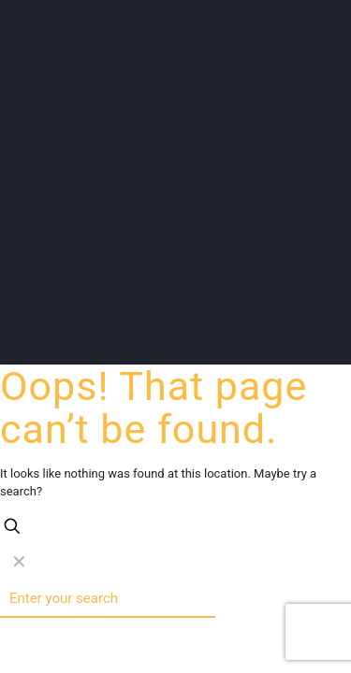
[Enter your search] (107, 599)
